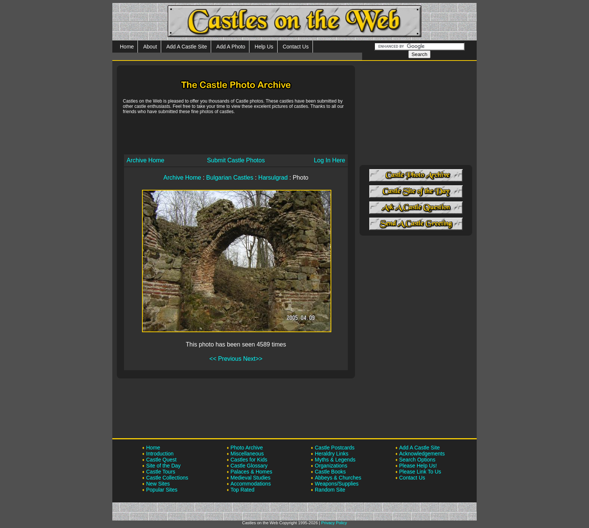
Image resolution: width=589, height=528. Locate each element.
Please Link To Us (420, 472)
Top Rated (243, 490)
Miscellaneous (247, 454)
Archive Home (145, 160)
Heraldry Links (331, 454)
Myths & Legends (335, 460)
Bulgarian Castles (229, 177)
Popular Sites (161, 490)
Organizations (331, 466)
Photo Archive (247, 448)
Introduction (160, 454)
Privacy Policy (334, 522)
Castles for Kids (249, 460)
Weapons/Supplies (336, 484)
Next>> (253, 359)
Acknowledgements (422, 454)
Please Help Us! (418, 466)
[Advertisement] (236, 134)
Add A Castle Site (186, 47)
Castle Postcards (335, 448)
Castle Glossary (249, 466)
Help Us (264, 47)
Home (127, 47)
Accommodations (251, 484)
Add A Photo (230, 47)
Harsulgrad (273, 177)
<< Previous (225, 359)
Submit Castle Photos (236, 160)
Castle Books (330, 472)
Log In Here (329, 160)
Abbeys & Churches (338, 478)
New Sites (158, 484)
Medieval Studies (251, 478)
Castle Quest (161, 460)
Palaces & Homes (251, 472)
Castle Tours (160, 472)
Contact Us (295, 47)
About (150, 47)
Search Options (417, 460)
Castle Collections (167, 478)
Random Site (330, 490)
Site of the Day (163, 466)
